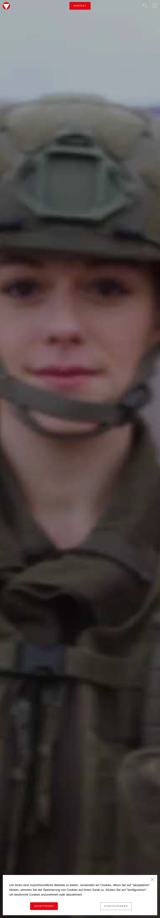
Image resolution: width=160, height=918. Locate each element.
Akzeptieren (44, 906)
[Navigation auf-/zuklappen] (155, 5)
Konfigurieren (116, 906)
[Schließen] (152, 880)
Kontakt (80, 5)
